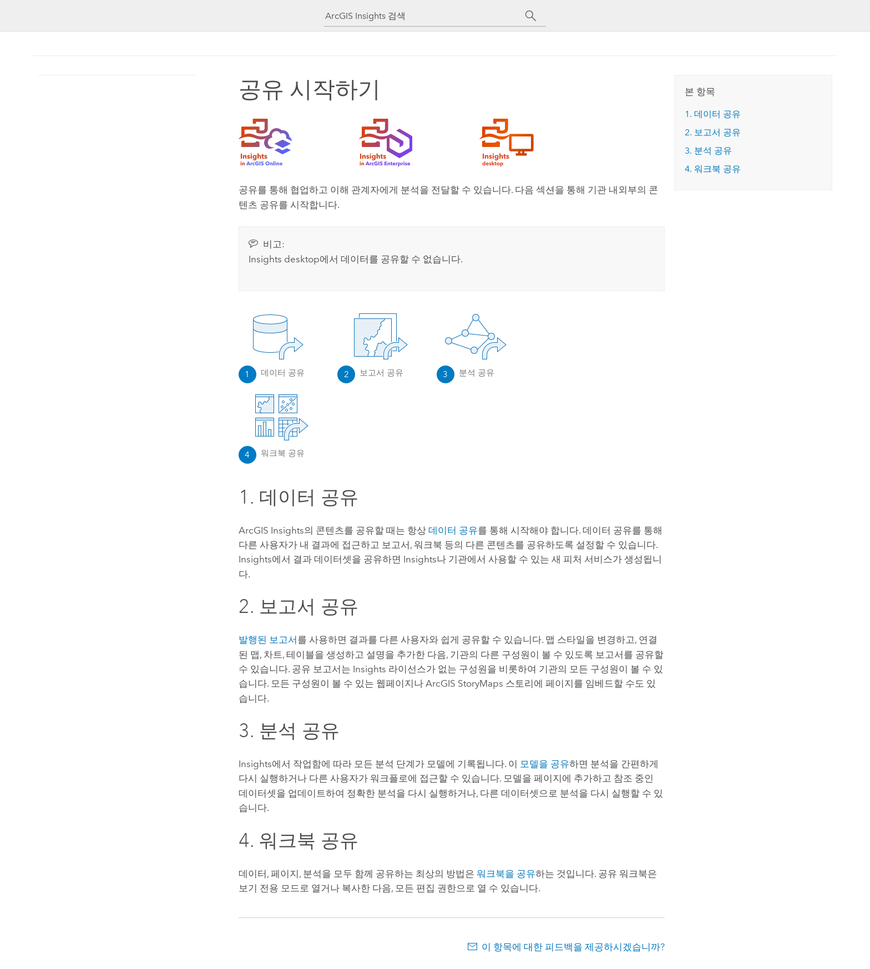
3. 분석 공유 (708, 150)
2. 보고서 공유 (713, 132)
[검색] (530, 16)
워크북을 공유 (506, 873)
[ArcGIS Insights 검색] (425, 16)
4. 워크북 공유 (713, 169)
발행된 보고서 (268, 639)
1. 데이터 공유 (713, 114)
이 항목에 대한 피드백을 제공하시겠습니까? (573, 946)
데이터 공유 (453, 530)
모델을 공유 (544, 763)
